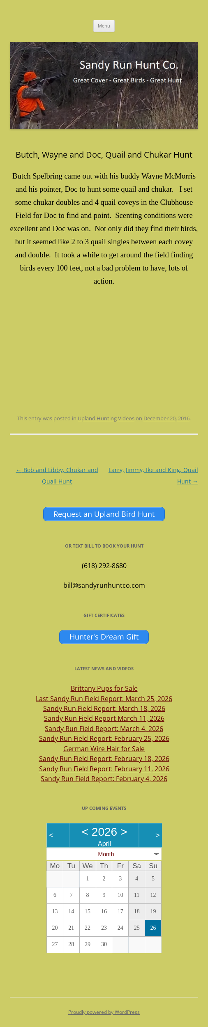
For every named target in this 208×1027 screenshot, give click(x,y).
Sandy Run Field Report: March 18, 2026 (104, 708)
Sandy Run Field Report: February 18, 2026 (104, 758)
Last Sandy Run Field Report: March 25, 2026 (104, 698)
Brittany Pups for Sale (104, 688)
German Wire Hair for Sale (104, 748)
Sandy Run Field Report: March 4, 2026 (104, 728)
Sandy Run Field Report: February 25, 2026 (104, 738)
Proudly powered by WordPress (104, 1012)
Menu (104, 26)
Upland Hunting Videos (106, 418)
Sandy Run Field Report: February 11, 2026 (104, 768)
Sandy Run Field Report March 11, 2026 (104, 718)
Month (106, 854)
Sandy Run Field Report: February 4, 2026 (104, 778)
